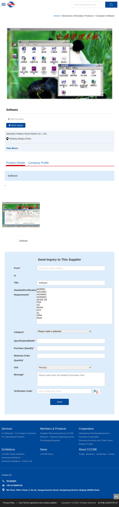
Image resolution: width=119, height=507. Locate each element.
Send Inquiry (16, 125)
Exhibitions (8, 449)
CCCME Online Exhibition (13, 454)
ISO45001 (74, 294)
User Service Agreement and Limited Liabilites (38, 503)
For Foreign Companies (25, 433)
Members (44, 437)
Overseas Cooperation (89, 437)
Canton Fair (27, 461)
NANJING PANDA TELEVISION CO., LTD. (26, 134)
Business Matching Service (62, 437)
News (43, 449)
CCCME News (46, 454)
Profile (82, 454)
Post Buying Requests (50, 440)
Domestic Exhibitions (11, 461)
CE (74, 305)
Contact (111, 454)
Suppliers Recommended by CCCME (56, 433)
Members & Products (53, 428)
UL (74, 312)
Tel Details (9, 481)
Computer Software (105, 16)
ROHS (74, 307)
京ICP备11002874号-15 (107, 503)
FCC (74, 310)
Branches (90, 454)
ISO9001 (74, 289)
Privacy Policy (9, 503)
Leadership (101, 454)
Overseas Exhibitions (11, 457)
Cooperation (86, 428)
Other (74, 315)
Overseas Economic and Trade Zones (96, 440)
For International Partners (13, 437)
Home (57, 16)
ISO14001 (74, 292)
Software (23, 241)
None (74, 318)
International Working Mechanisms (94, 433)
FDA (74, 302)
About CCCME (88, 449)
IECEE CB (74, 299)
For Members (7, 433)
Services (7, 428)
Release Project (86, 444)
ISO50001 (74, 297)
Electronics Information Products (77, 16)
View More (12, 148)
